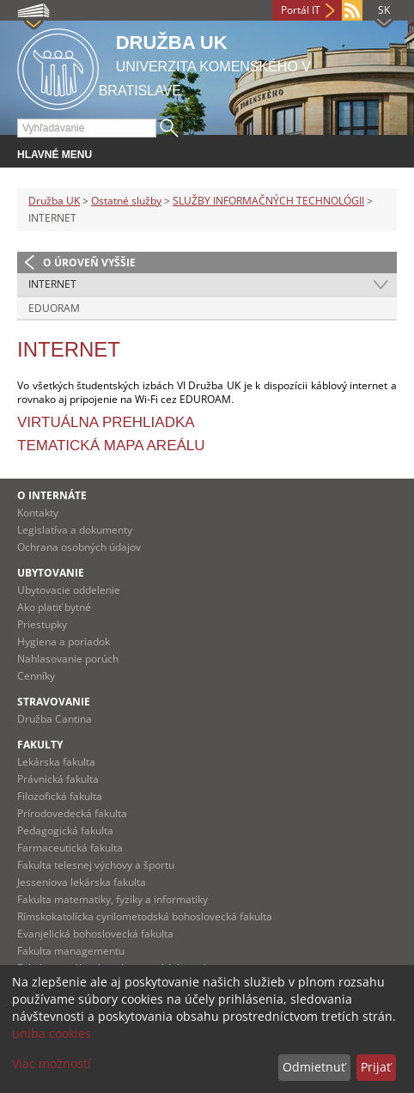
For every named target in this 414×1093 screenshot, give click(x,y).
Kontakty (37, 512)
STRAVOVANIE (53, 701)
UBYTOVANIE (50, 572)
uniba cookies (51, 1033)
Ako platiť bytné (54, 607)
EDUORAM (54, 308)
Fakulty (40, 744)
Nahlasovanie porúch (68, 658)
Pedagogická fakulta (65, 830)
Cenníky (36, 676)
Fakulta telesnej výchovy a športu (95, 865)
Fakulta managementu (71, 950)
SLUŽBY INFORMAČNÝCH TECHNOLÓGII (268, 200)
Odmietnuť (314, 1067)
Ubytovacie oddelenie (68, 590)
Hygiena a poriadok (63, 641)
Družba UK (54, 200)
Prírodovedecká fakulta (72, 813)
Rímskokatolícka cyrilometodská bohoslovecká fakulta (144, 916)
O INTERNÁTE (52, 495)
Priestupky (42, 624)
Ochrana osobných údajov (79, 547)
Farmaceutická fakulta (70, 847)
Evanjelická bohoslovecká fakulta (95, 933)
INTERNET (52, 284)
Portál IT (300, 10)
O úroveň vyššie (89, 262)
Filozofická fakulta (59, 796)
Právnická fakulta (58, 779)
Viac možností (51, 1063)
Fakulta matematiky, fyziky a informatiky (112, 899)
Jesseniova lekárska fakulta (81, 882)
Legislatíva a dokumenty (74, 529)
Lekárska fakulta (56, 761)
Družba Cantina (54, 718)
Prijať (376, 1067)
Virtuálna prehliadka (106, 422)
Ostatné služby (126, 200)
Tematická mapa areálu (111, 445)
